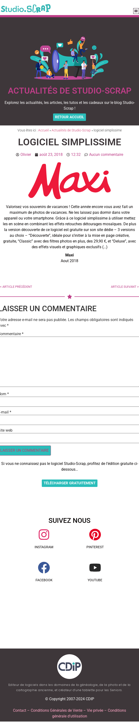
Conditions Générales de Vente (56, 710)
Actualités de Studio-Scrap (71, 130)
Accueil (43, 130)
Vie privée (95, 710)
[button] (136, 11)
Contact (19, 710)
